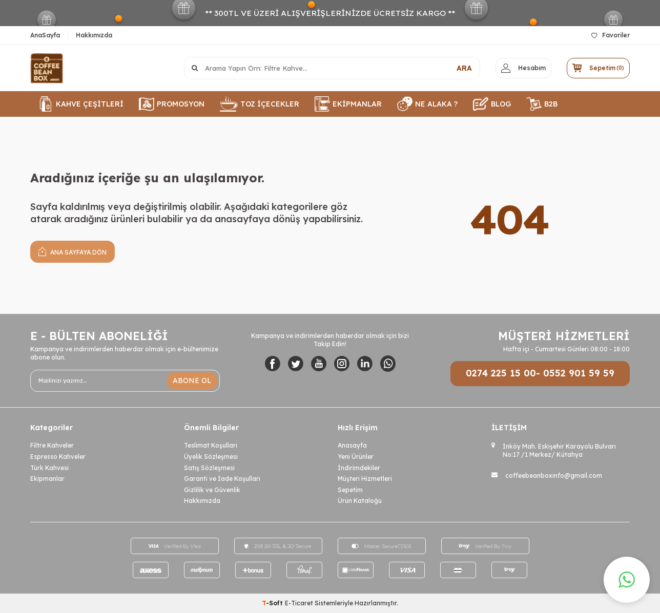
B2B (542, 104)
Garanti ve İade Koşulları (222, 478)
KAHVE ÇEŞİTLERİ (80, 104)
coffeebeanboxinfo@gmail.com (553, 475)
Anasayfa (352, 445)
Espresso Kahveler (58, 456)
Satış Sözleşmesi (209, 468)
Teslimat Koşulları (210, 445)
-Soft (273, 603)
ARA (464, 68)
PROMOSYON (171, 104)
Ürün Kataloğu (360, 500)
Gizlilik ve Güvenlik (212, 490)
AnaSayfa (45, 35)
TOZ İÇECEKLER (259, 104)
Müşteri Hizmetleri (365, 478)
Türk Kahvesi (49, 468)
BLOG (492, 104)
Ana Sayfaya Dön (72, 251)
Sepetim (350, 490)
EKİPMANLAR (348, 104)
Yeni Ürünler (356, 456)
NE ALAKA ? (427, 104)
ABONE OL (192, 380)
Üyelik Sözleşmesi (211, 456)
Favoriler (610, 35)
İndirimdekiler (359, 468)
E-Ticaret (299, 603)
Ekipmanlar (47, 478)
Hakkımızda (94, 35)
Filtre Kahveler (52, 445)
